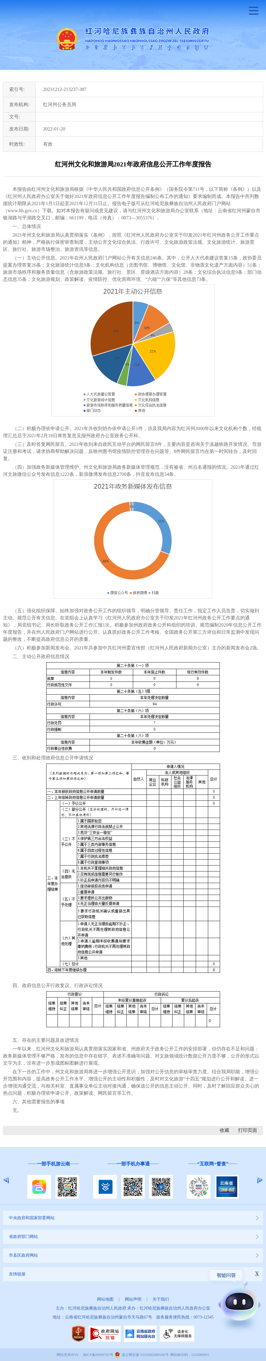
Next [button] (260, 1180)
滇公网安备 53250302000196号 (145, 1355)
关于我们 (160, 1299)
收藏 (224, 1130)
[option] (53, 1180)
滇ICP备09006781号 (98, 1355)
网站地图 (105, 1299)
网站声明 (133, 1299)
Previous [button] (6, 1180)
